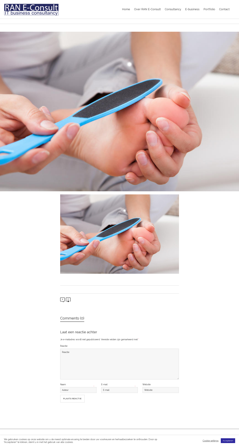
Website (146, 384)
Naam (63, 384)
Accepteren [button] (228, 441)
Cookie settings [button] (210, 440)
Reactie (63, 346)
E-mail (104, 384)
